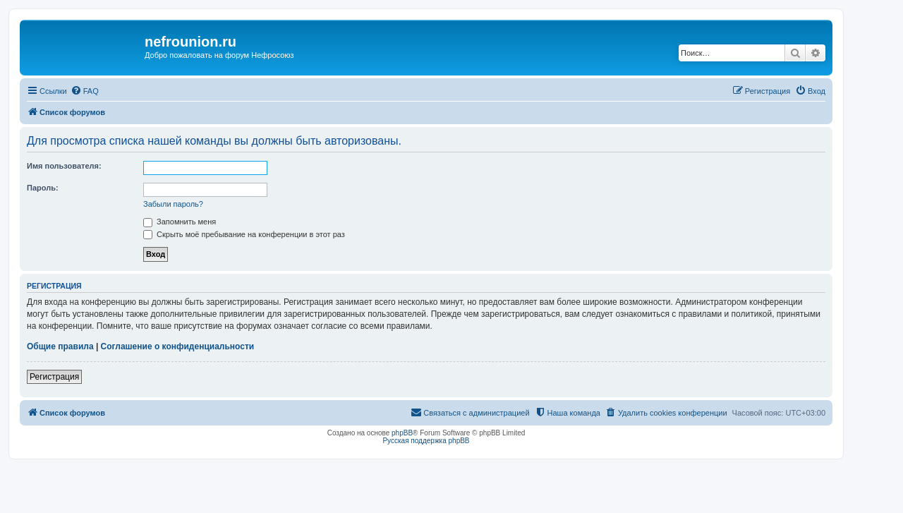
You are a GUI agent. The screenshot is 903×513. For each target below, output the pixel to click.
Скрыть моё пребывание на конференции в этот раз (244, 234)
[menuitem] (85, 91)
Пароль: (43, 187)
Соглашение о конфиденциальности (178, 346)
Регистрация (54, 377)
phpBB (402, 433)
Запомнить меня (179, 221)
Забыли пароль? (173, 204)
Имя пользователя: (64, 166)
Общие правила (60, 346)
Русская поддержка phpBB (425, 441)
